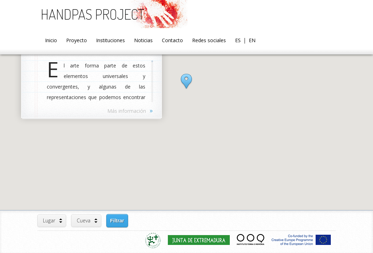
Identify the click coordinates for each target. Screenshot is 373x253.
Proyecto (76, 41)
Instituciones (110, 41)
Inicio (51, 41)
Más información (130, 110)
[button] (186, 87)
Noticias (143, 41)
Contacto (172, 41)
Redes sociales (209, 41)
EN (252, 41)
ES (238, 41)
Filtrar (117, 220)
